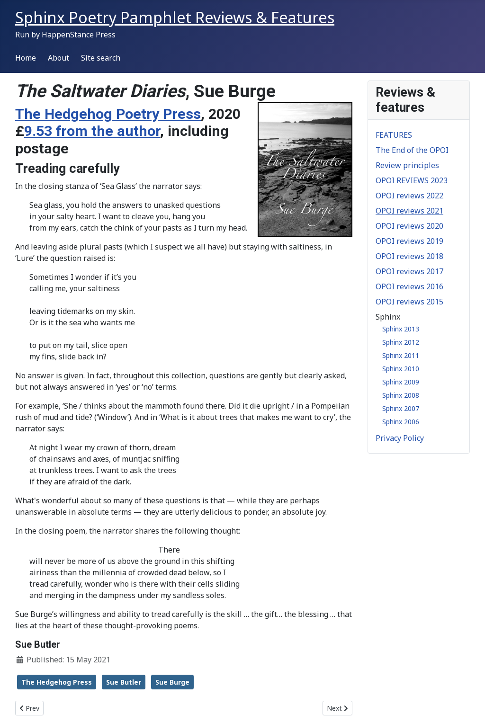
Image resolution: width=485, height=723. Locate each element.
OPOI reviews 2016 (409, 286)
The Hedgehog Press (56, 682)
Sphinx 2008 (400, 395)
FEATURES (394, 135)
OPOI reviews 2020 (409, 226)
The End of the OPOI (412, 150)
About (58, 58)
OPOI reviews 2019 (409, 241)
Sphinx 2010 (400, 368)
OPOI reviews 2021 (409, 210)
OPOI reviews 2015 (409, 301)
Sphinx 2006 (400, 421)
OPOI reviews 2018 (409, 256)
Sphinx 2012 (400, 342)
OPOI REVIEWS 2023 (412, 180)
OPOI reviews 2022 (409, 195)
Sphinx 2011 (400, 355)
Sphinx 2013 (400, 328)
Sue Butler (123, 682)
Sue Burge (172, 682)
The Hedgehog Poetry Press (108, 114)
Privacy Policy (400, 438)
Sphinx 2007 (400, 408)
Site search (100, 58)
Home (25, 58)
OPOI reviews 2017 (409, 271)
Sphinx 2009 (400, 381)
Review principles (407, 165)
